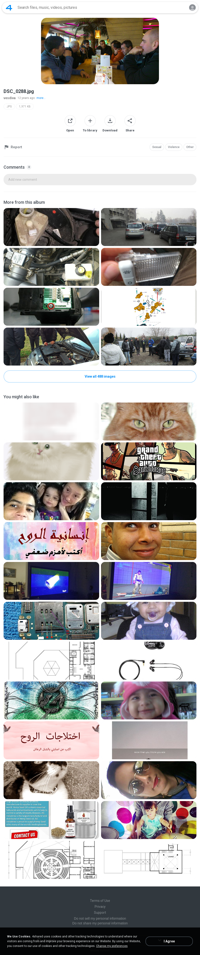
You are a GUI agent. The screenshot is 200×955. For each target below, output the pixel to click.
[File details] (51, 227)
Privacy (100, 907)
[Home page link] (9, 7)
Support (100, 912)
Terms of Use (100, 901)
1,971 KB (25, 106)
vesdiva (10, 98)
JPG (9, 106)
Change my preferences (112, 946)
